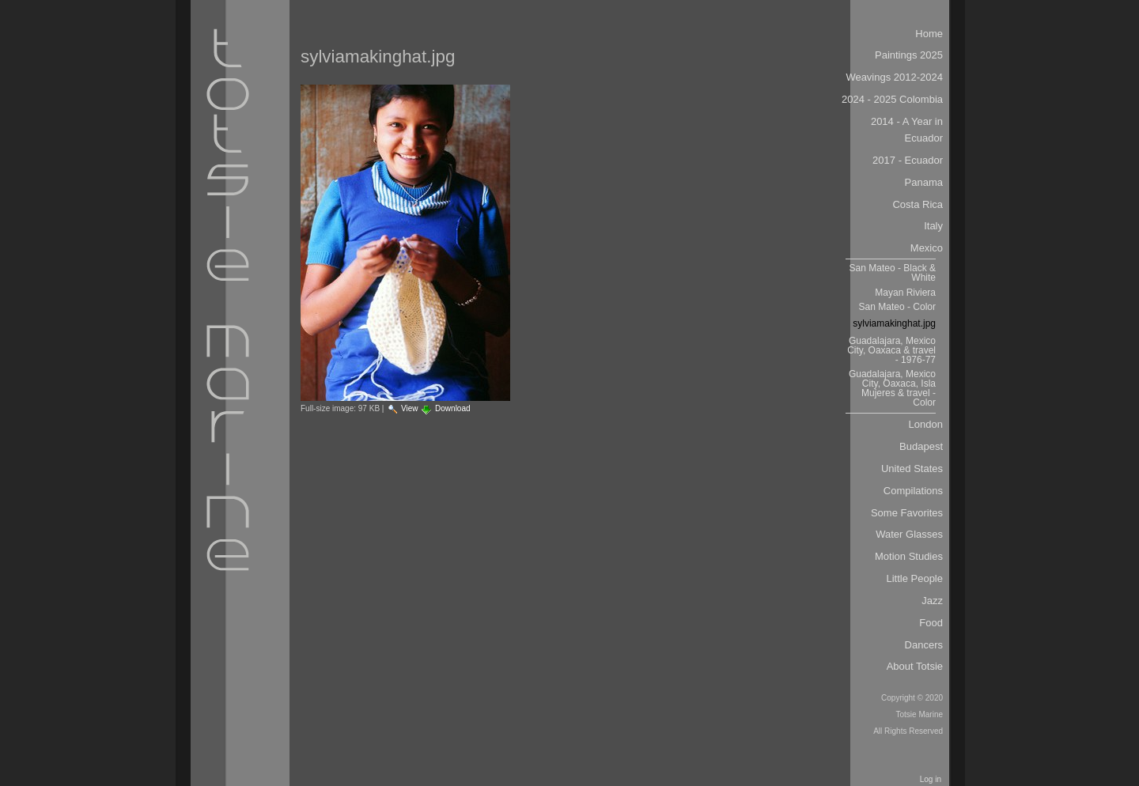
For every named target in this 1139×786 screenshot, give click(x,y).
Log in (930, 779)
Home (929, 34)
